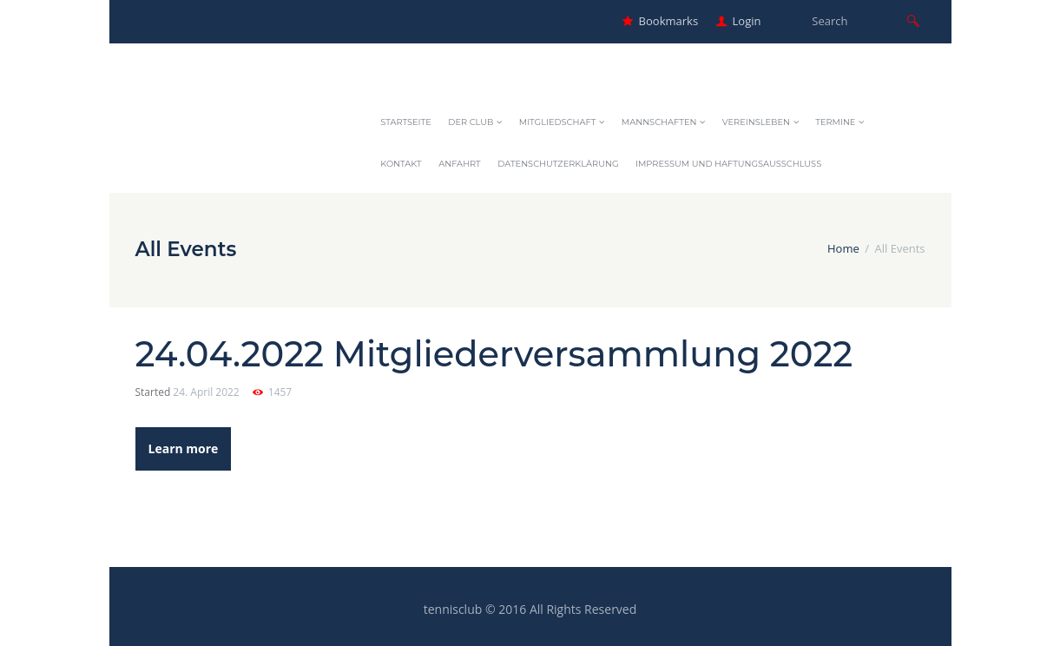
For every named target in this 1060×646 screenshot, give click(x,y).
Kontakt (400, 163)
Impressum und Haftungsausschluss (728, 163)
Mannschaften (659, 122)
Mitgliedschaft (557, 122)
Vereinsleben (756, 122)
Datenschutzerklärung (557, 163)
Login (747, 21)
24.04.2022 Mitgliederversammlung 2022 (494, 354)
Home (843, 248)
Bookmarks (668, 21)
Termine (835, 122)
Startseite (405, 122)
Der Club (470, 122)
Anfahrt (459, 163)
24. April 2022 (206, 392)
